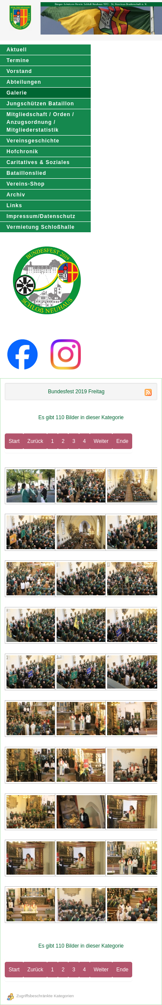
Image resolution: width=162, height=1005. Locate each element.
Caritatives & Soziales (38, 162)
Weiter (101, 441)
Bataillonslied (26, 173)
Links (14, 205)
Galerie (16, 93)
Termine (17, 60)
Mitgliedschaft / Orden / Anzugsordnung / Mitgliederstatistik (40, 122)
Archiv (15, 195)
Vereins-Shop (25, 184)
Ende (122, 441)
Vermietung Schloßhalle (40, 227)
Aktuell (16, 50)
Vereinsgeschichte (32, 141)
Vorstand (19, 71)
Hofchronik (22, 152)
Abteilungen (23, 82)
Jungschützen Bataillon (40, 104)
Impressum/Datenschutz (41, 216)
